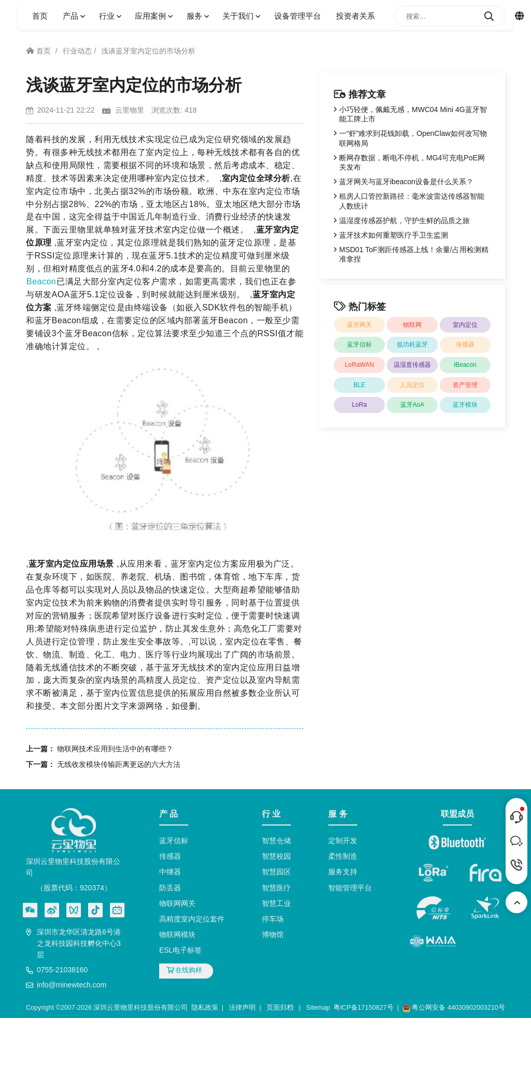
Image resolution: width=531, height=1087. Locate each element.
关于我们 (240, 15)
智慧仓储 (276, 840)
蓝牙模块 (465, 404)
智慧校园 (276, 856)
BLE (360, 385)
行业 (109, 15)
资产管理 (465, 385)
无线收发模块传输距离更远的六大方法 (118, 764)
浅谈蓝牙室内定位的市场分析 (148, 51)
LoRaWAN (359, 364)
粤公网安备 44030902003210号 (453, 1008)
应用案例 (153, 15)
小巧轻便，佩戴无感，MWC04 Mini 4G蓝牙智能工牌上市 (413, 114)
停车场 (273, 919)
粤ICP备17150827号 (363, 1007)
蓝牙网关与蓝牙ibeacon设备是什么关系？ (406, 181)
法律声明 (242, 1007)
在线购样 (184, 970)
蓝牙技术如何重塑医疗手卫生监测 (393, 235)
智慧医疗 (276, 888)
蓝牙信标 (359, 344)
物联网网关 (177, 903)
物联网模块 (177, 934)
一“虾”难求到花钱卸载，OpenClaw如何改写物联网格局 (413, 138)
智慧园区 (276, 872)
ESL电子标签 (180, 950)
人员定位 (412, 385)
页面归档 (280, 1007)
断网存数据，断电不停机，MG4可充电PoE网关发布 (412, 162)
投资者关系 (355, 15)
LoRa (359, 404)
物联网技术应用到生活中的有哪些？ (115, 749)
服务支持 (342, 872)
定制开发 (342, 840)
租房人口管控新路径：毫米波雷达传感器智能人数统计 (411, 201)
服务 (197, 15)
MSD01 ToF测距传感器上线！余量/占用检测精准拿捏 (413, 254)
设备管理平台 (297, 15)
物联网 (412, 324)
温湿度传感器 (412, 364)
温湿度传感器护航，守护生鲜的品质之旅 (404, 220)
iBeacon (465, 364)
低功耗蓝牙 (412, 344)
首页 (40, 15)
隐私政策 (204, 1007)
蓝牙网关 (359, 324)
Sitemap (318, 1007)
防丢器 (170, 888)
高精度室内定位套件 (192, 919)
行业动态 (77, 51)
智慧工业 (276, 903)
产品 (73, 15)
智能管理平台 (350, 888)
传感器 (465, 344)
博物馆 (273, 934)
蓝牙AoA (412, 404)
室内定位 (465, 324)
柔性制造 (342, 856)
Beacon (41, 281)
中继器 (170, 872)
